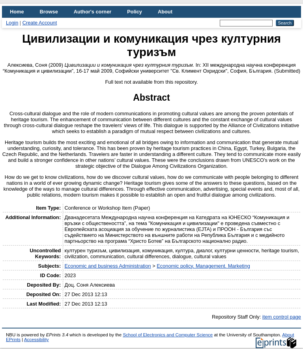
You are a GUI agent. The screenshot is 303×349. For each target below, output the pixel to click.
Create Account (39, 23)
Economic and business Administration (108, 266)
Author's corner (92, 12)
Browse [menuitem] (49, 12)
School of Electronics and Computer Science (168, 334)
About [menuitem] (165, 12)
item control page (281, 317)
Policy (134, 12)
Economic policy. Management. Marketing (203, 266)
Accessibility (36, 339)
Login (12, 23)
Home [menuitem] (17, 12)
